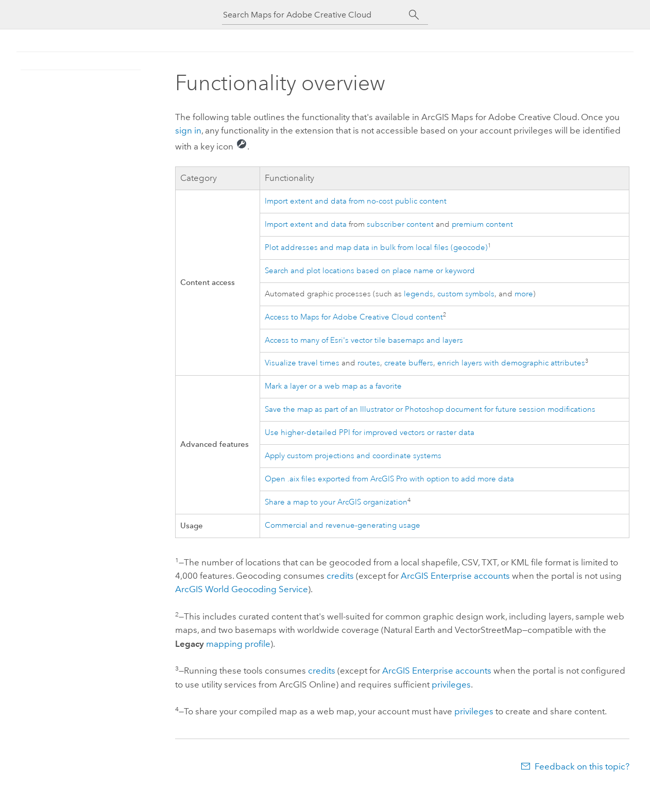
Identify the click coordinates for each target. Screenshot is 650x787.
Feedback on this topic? (582, 766)
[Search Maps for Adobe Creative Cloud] (315, 14)
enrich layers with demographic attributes (511, 363)
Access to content (354, 317)
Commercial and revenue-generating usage (342, 525)
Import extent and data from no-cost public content (356, 201)
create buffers (408, 363)
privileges (451, 684)
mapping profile (238, 644)
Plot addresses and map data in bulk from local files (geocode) (376, 248)
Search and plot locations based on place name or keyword (370, 271)
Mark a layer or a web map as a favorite (333, 386)
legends (418, 294)
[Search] (414, 15)
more (524, 294)
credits (340, 576)
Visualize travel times (302, 363)
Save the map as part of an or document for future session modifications (430, 409)
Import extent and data (306, 224)
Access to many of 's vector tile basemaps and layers (364, 340)
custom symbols (465, 294)
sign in (188, 130)
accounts (455, 576)
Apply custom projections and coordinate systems (353, 456)
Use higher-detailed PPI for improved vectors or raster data (369, 433)
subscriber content (400, 224)
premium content (482, 224)
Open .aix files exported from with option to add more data (389, 479)
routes (368, 363)
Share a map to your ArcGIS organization (336, 502)
